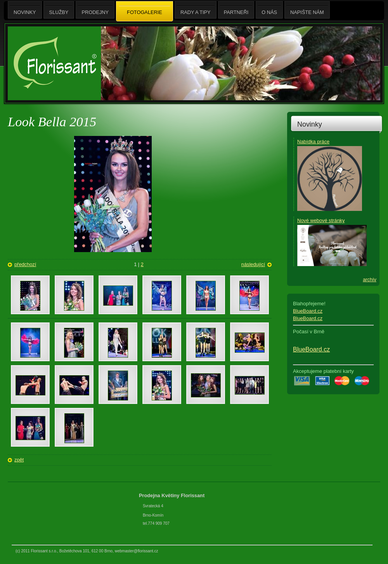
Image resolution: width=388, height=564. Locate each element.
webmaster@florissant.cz (136, 551)
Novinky (309, 124)
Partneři (236, 10)
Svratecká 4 (153, 506)
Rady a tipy (196, 10)
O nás (269, 10)
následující (253, 264)
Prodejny (95, 10)
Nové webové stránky (321, 220)
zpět (19, 460)
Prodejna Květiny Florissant (172, 495)
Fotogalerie (144, 11)
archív (369, 279)
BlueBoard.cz (307, 311)
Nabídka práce (313, 141)
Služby (58, 10)
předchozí (25, 264)
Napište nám (307, 10)
